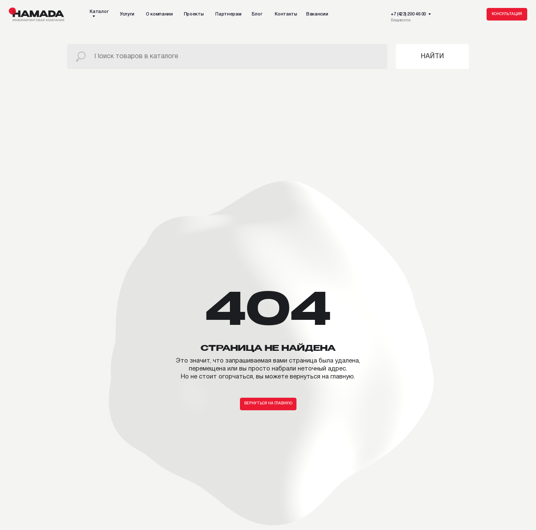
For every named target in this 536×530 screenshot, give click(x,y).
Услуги (127, 14)
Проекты (194, 14)
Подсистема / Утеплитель (36, 474)
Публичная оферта (274, 521)
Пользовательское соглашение (211, 521)
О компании (159, 14)
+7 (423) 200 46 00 (408, 14)
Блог (257, 14)
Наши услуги (16, 431)
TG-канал (171, 431)
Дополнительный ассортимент (42, 482)
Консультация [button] (507, 14)
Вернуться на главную (268, 289)
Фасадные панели (28, 466)
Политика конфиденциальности (135, 521)
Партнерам (228, 14)
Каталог (99, 12)
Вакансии (317, 14)
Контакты (286, 14)
